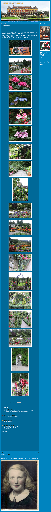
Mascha (5, 425)
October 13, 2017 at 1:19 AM (10, 425)
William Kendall (6, 415)
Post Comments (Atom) (8, 454)
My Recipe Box (26, 21)
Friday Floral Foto (9, 27)
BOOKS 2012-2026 (19, 21)
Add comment (4, 431)
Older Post (37, 452)
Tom (4, 420)
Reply (4, 412)
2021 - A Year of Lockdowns (39, 21)
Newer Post (3, 452)
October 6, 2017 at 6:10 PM (9, 420)
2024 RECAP (32, 21)
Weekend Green (4, 27)
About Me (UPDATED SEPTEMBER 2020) (8, 21)
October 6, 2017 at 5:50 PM (12, 415)
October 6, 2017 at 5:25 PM (11, 409)
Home (20, 452)
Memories (3, 456)
